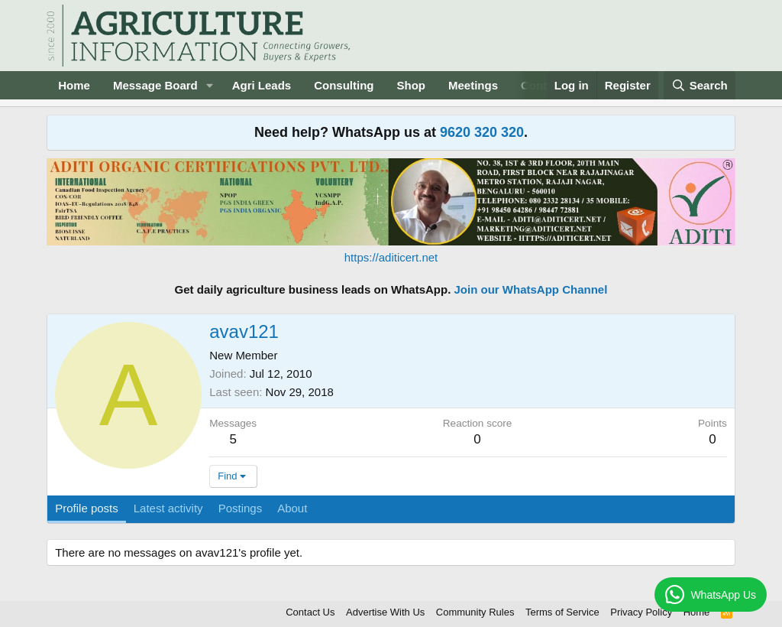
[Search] (699, 85)
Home (74, 85)
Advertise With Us (385, 612)
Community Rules (475, 612)
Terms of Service (562, 612)
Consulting (343, 85)
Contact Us (310, 612)
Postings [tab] (240, 508)
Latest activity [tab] (168, 508)
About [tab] (292, 508)
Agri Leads (262, 85)
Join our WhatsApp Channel (531, 289)
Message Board (155, 85)
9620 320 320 (482, 132)
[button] (210, 85)
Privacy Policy (641, 612)
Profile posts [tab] (86, 508)
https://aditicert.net (391, 257)
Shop (411, 85)
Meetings (473, 85)
